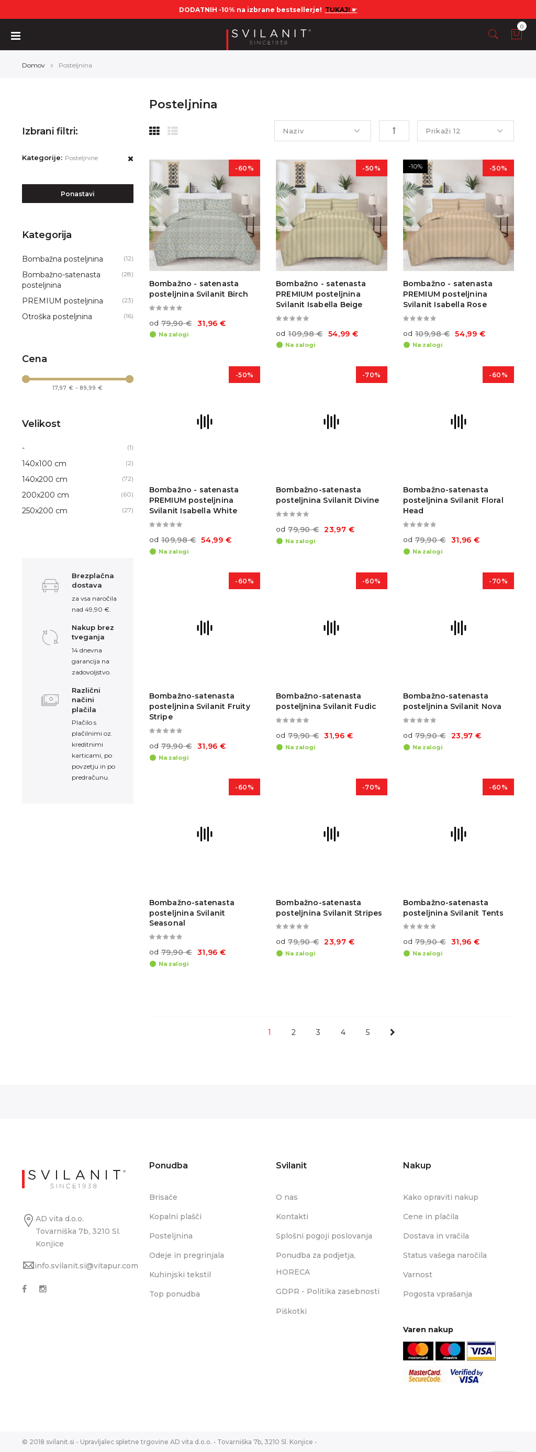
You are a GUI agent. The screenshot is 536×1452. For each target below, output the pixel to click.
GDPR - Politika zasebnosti (327, 1291)
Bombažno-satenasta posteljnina (61, 280)
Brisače (163, 1197)
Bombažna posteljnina (62, 259)
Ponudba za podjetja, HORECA (315, 1264)
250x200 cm (45, 510)
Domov (33, 65)
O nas (287, 1197)
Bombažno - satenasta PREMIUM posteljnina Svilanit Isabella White (194, 500)
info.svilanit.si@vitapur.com (86, 1265)
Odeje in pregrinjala (186, 1255)
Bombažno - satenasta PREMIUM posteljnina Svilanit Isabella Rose (448, 294)
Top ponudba (174, 1294)
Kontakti (292, 1216)
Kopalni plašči (175, 1216)
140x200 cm (45, 479)
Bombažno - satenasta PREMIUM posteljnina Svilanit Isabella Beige (321, 294)
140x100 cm (44, 463)
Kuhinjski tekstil (180, 1274)
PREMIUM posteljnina (62, 301)
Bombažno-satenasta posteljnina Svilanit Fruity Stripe (199, 706)
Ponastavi (78, 194)
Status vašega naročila (445, 1255)
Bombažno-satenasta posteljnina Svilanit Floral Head (453, 500)
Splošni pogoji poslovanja (324, 1236)
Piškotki (291, 1311)
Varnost (417, 1274)
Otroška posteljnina (57, 316)
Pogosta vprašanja (437, 1294)
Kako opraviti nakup (440, 1197)
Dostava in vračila (436, 1236)
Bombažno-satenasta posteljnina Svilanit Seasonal (192, 913)
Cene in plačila (431, 1216)
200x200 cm (45, 495)
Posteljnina (171, 1236)
